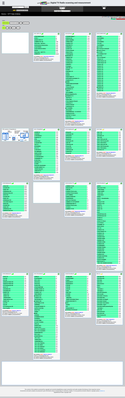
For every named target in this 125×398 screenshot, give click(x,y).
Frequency (26, 23)
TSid (21, 23)
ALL (4, 27)
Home (3, 14)
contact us (102, 390)
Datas (18, 27)
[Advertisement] (15, 43)
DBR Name (5, 23)
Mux (7, 27)
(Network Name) (14, 23)
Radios (14, 27)
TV (10, 27)
